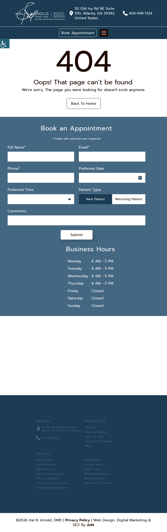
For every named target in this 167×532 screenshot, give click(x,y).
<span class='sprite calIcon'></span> (137, 177)
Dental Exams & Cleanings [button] (55, 480)
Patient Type (86, 189)
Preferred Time (17, 189)
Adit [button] (90, 524)
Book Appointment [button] (77, 33)
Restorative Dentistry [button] (95, 471)
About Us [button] (90, 429)
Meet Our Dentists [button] (95, 433)
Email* (80, 147)
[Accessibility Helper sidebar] (4, 43)
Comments (13, 211)
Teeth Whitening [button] (50, 463)
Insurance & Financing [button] (97, 442)
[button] (40, 13)
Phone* (10, 168)
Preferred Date (88, 168)
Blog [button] (87, 446)
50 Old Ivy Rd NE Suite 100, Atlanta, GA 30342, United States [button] (95, 13)
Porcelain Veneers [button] (93, 463)
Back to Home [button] (83, 103)
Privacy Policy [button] (77, 520)
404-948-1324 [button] (140, 13)
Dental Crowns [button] (92, 467)
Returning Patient (125, 199)
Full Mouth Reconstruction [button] (54, 484)
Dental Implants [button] (49, 459)
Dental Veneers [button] (49, 467)
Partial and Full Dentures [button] (97, 480)
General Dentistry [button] (93, 476)
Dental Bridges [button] (92, 459)
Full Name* (13, 147)
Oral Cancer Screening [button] (53, 471)
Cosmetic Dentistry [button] (51, 476)
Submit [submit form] (73, 235)
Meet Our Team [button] (93, 438)
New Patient (92, 199)
